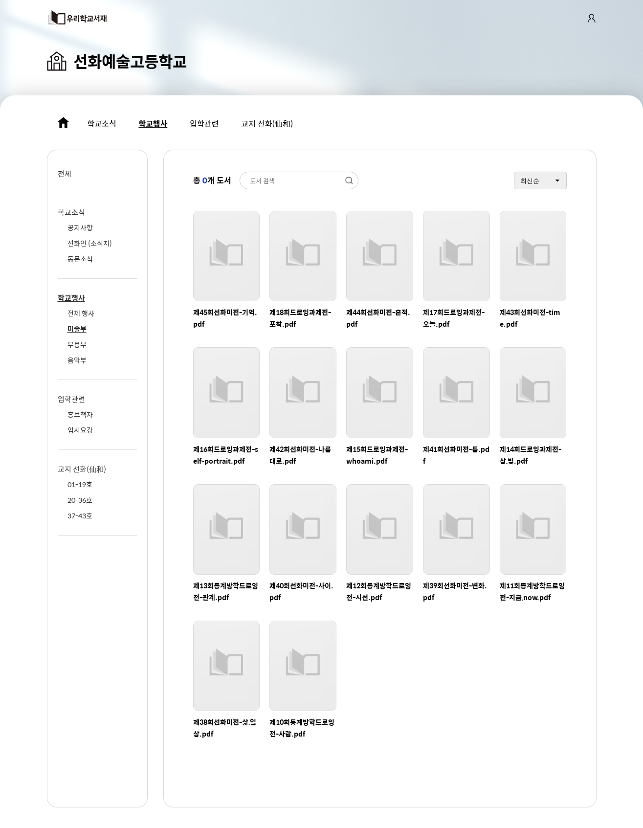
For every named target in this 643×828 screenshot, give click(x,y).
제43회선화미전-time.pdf (530, 318)
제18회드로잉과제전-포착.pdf (300, 318)
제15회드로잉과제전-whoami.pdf (377, 455)
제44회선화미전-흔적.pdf (378, 318)
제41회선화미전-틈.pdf (456, 455)
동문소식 (80, 258)
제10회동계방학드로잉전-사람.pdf (301, 727)
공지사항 (80, 227)
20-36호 (79, 499)
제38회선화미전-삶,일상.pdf (224, 727)
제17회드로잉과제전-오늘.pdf (454, 318)
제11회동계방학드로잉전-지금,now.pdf (532, 591)
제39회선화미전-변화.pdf (455, 591)
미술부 (77, 328)
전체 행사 (80, 313)
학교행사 (152, 123)
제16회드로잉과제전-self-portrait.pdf (225, 455)
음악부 (77, 360)
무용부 (77, 344)
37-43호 (79, 515)
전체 (64, 173)
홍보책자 (80, 414)
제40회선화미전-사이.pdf (301, 591)
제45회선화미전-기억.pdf (225, 318)
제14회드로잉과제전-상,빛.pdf (530, 455)
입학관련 (204, 123)
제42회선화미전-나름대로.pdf (300, 455)
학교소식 (102, 123)
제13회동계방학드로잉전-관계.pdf (225, 591)
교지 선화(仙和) (267, 123)
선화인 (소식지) (89, 243)
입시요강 (80, 430)
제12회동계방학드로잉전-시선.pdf (378, 591)
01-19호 (79, 484)
